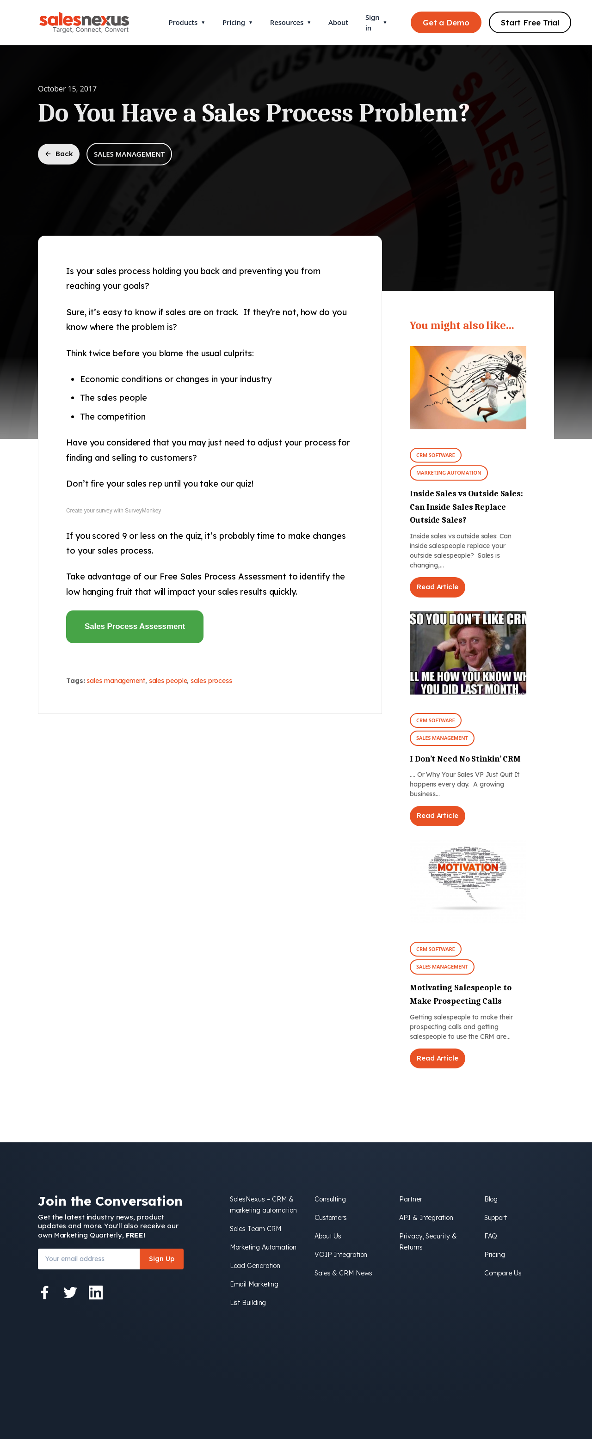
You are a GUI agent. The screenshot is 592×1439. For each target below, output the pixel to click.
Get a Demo (446, 22)
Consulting (330, 1199)
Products (187, 22)
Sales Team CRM (256, 1229)
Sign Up (161, 1259)
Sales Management (129, 154)
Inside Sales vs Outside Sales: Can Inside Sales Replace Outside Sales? (466, 507)
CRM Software (435, 454)
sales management (115, 681)
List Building (248, 1303)
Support (495, 1217)
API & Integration (426, 1217)
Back (58, 153)
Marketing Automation (448, 472)
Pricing (237, 22)
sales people (168, 681)
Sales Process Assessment (135, 626)
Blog (491, 1199)
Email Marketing (254, 1284)
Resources (290, 22)
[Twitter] (70, 1292)
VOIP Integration (340, 1254)
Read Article (437, 586)
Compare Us (503, 1273)
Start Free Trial (530, 22)
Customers (330, 1217)
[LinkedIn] (96, 1292)
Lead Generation (255, 1266)
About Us (327, 1236)
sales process (211, 681)
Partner (410, 1199)
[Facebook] (45, 1292)
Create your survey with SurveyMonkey (113, 510)
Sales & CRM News (343, 1273)
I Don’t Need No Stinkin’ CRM (465, 759)
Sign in (376, 22)
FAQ (491, 1236)
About (338, 22)
